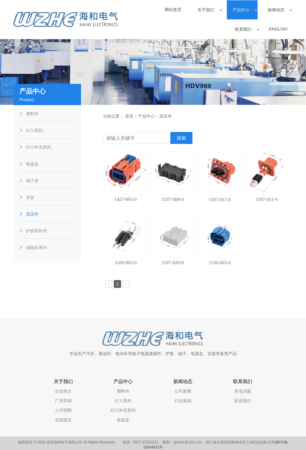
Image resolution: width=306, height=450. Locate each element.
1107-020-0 (173, 262)
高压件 (165, 116)
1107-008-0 (173, 199)
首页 (129, 116)
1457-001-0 (125, 199)
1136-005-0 (220, 262)
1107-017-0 (220, 199)
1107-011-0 (267, 199)
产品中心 (146, 116)
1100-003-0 (125, 262)
